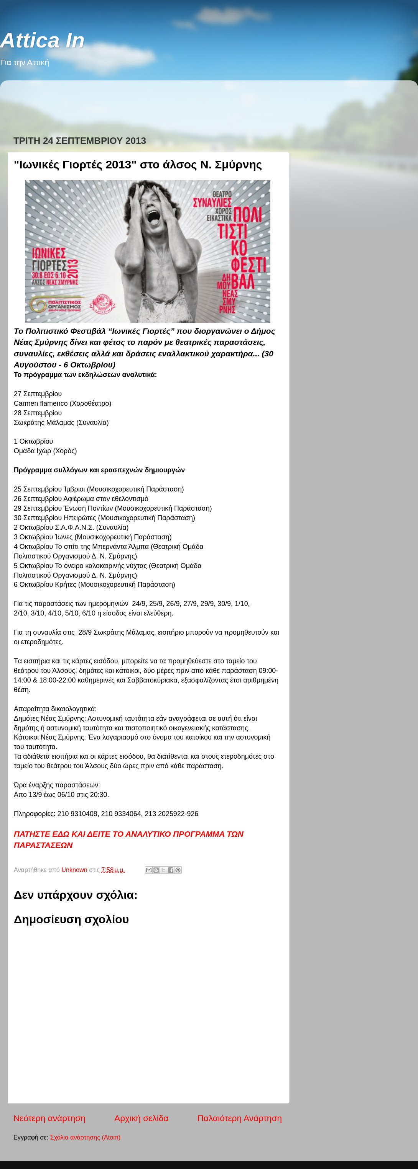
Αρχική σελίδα (141, 1118)
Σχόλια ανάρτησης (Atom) (85, 1137)
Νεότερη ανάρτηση (49, 1118)
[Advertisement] (153, 103)
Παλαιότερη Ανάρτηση (239, 1118)
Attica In (42, 40)
